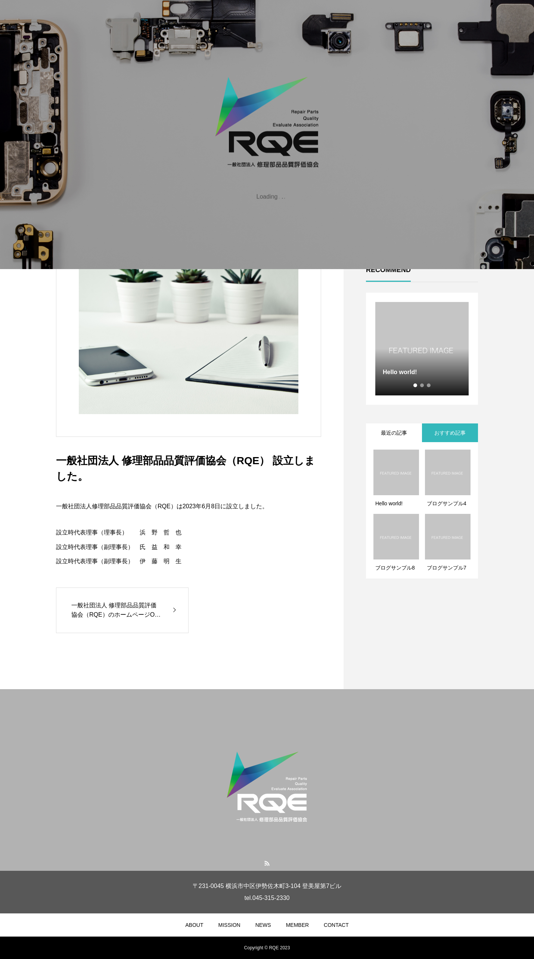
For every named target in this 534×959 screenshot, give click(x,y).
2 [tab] (422, 385)
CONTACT (336, 925)
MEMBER (297, 925)
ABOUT (194, 925)
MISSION (229, 925)
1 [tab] (415, 385)
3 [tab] (429, 385)
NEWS (263, 925)
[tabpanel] (422, 348)
